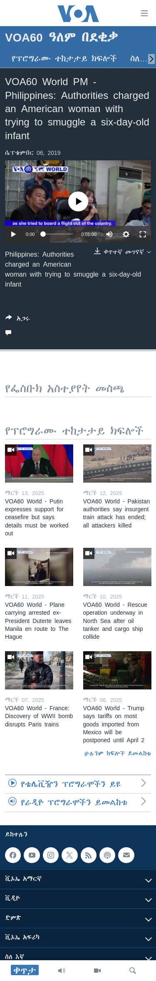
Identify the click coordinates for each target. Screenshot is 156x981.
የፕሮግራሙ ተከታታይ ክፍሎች (64, 59)
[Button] (17, 320)
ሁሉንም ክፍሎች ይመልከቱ (117, 753)
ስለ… (138, 59)
